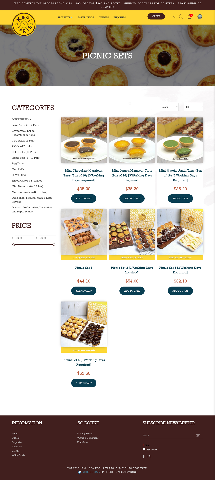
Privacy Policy (85, 433)
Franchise (82, 442)
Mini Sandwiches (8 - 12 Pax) (29, 192)
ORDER (156, 16)
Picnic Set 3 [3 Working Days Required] (180, 270)
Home (15, 433)
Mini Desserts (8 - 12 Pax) (27, 186)
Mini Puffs (18, 169)
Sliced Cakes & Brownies (27, 180)
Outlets (15, 437)
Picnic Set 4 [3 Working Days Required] (84, 362)
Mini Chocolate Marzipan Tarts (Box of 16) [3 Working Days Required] (83, 175)
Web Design (91, 472)
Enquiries (17, 442)
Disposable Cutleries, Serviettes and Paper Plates (32, 209)
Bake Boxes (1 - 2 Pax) (25, 125)
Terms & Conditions (87, 437)
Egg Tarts (18, 163)
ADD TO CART (84, 198)
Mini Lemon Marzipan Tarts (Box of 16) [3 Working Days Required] (132, 175)
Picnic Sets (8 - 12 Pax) (26, 157)
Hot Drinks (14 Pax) (24, 152)
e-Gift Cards (18, 455)
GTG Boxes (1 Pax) (23, 140)
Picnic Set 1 (83, 267)
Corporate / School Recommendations (23, 132)
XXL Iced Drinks (22, 146)
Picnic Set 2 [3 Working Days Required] (132, 270)
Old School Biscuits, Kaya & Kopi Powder (32, 199)
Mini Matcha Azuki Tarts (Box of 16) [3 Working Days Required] (180, 175)
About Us (17, 446)
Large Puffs (19, 174)
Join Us (15, 451)
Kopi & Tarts (150, 449)
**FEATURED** (21, 119)
